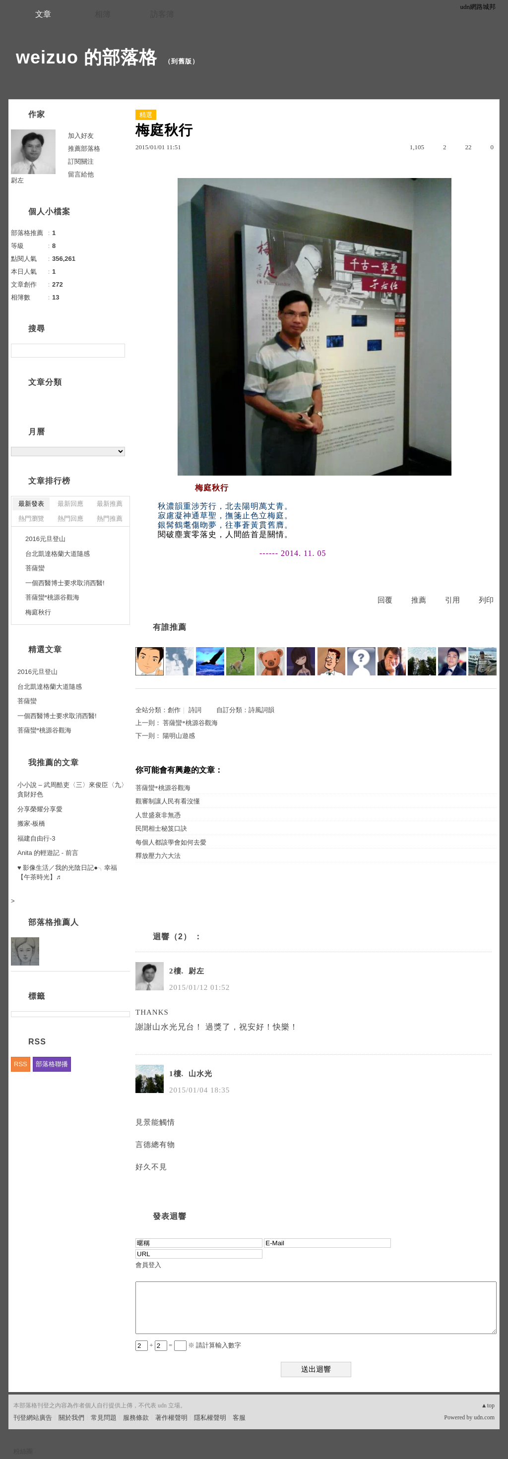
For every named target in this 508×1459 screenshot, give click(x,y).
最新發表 (31, 503)
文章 (43, 14)
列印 (486, 600)
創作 (174, 710)
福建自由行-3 (36, 838)
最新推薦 (110, 503)
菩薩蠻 (35, 568)
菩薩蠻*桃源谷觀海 (190, 723)
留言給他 (81, 174)
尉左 (17, 180)
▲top (488, 1405)
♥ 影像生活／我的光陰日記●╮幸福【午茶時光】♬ (67, 872)
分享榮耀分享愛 (40, 809)
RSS (20, 1064)
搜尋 (116, 351)
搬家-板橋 (31, 823)
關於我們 (71, 1417)
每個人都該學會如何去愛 (170, 842)
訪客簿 (162, 14)
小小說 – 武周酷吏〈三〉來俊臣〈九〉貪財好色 (72, 789)
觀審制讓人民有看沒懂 (167, 801)
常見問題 (104, 1417)
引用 (452, 600)
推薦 (418, 600)
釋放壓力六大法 (158, 855)
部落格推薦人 (53, 922)
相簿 (103, 14)
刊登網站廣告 (32, 1417)
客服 (239, 1417)
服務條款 (136, 1417)
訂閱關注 (81, 161)
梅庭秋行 (38, 612)
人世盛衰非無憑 (158, 815)
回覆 (385, 600)
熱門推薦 (110, 518)
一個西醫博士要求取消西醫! (65, 583)
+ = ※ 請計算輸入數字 (188, 1345)
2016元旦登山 (45, 539)
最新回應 (70, 503)
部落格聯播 (52, 1064)
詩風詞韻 (261, 710)
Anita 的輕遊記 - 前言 (47, 852)
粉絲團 (23, 1451)
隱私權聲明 (210, 1417)
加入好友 (81, 135)
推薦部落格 (84, 148)
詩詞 (195, 710)
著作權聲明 (171, 1417)
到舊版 (181, 61)
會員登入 (148, 1265)
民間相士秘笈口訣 (161, 828)
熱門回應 (70, 518)
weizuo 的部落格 (86, 57)
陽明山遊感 (179, 735)
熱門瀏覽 (31, 518)
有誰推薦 (170, 627)
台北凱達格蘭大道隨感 (57, 553)
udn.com (484, 1417)
